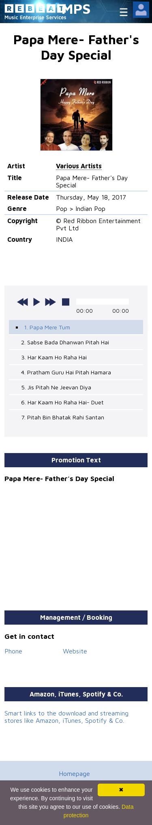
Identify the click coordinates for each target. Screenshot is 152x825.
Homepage (74, 773)
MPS (76, 8)
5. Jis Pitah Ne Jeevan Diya (56, 387)
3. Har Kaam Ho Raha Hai (54, 357)
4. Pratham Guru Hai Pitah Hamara (66, 372)
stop (65, 301)
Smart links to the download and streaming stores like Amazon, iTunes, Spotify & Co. (66, 716)
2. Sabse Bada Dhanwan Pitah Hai (65, 342)
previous (22, 301)
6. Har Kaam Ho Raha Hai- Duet (62, 402)
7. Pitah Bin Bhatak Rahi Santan (62, 417)
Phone (13, 651)
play (36, 302)
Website (75, 651)
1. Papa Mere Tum (47, 327)
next (50, 301)
